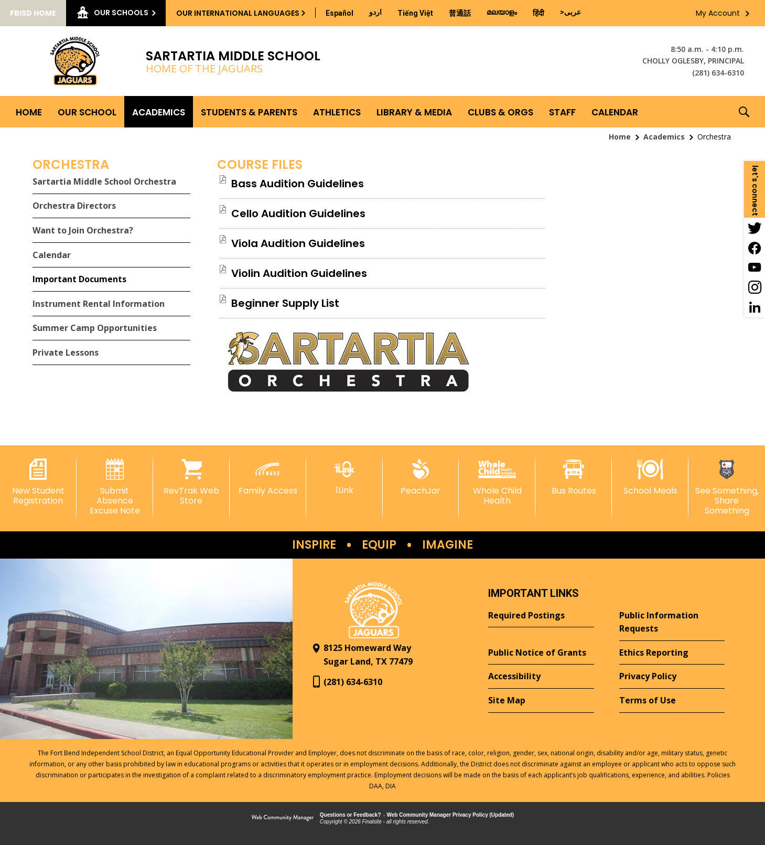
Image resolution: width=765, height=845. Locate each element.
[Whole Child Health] (497, 482)
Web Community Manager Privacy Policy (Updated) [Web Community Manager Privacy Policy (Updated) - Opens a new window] (450, 815)
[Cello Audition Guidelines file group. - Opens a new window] (298, 213)
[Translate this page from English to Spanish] (339, 13)
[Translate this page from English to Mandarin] (460, 13)
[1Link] (344, 477)
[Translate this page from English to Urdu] (375, 12)
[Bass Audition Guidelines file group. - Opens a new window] (297, 183)
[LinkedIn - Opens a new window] (754, 307)
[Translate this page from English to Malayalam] (501, 12)
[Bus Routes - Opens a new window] (574, 477)
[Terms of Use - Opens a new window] (672, 701)
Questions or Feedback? (350, 815)
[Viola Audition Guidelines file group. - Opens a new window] (298, 243)
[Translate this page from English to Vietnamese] (415, 13)
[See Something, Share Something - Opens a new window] (727, 487)
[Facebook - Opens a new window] (754, 247)
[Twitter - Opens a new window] (754, 227)
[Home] (29, 111)
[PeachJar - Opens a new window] (421, 477)
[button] (744, 111)
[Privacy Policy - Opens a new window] (672, 677)
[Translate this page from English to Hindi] (538, 13)
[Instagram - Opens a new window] (754, 287)
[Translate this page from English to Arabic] (570, 12)
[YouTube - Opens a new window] (754, 267)
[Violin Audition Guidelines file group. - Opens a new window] (299, 273)
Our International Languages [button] (237, 13)
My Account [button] (718, 13)
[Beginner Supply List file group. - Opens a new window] (285, 303)
